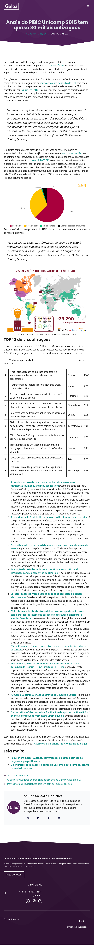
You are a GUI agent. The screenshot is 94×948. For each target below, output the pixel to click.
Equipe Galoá (59, 34)
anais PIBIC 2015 (40, 160)
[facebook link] (40, 901)
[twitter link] (34, 901)
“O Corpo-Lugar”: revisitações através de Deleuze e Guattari (44, 694)
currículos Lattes (30, 89)
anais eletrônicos (56, 65)
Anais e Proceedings (17, 775)
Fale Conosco (14, 874)
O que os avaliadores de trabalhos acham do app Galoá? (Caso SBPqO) (44, 779)
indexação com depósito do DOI (58, 82)
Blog (81, 921)
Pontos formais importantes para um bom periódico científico (39, 783)
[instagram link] (27, 901)
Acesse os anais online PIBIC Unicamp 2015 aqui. (60, 743)
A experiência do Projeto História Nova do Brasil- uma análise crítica (49, 517)
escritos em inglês (71, 153)
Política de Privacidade (76, 926)
